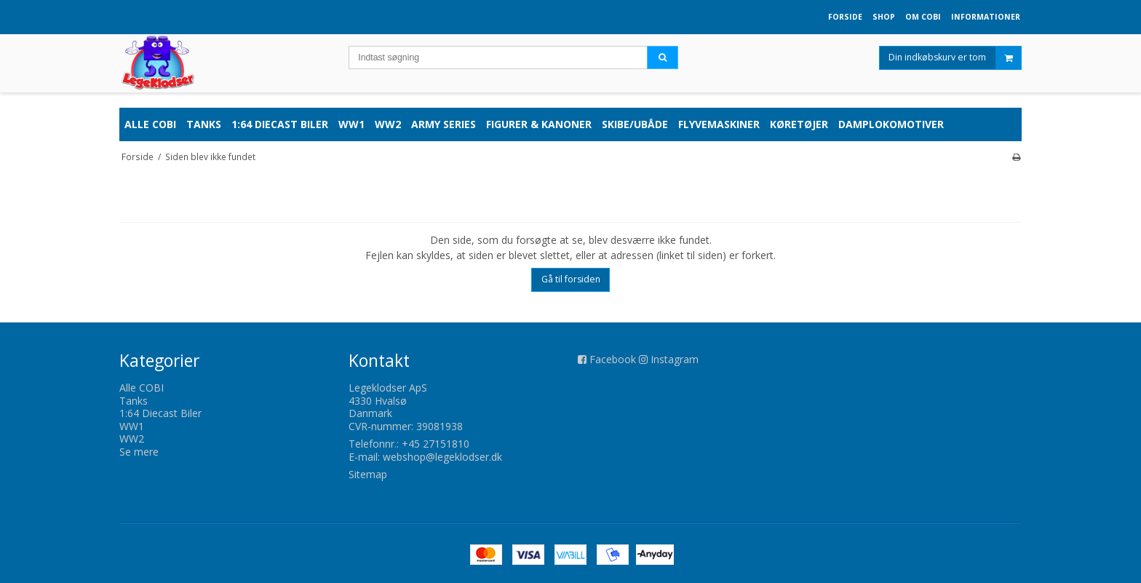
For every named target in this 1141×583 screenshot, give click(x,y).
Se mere (139, 452)
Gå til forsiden (570, 279)
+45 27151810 (435, 444)
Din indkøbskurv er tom (954, 61)
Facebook (612, 359)
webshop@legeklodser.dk (442, 457)
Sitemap (368, 474)
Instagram (675, 359)
